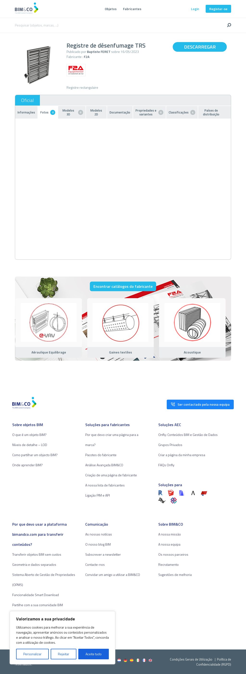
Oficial (27, 100)
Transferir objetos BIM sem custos (36, 554)
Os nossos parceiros (173, 554)
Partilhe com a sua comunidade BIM (37, 604)
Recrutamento (168, 564)
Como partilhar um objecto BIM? (35, 454)
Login (195, 8)
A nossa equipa (169, 544)
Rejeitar (63, 653)
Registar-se (218, 8)
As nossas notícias (98, 534)
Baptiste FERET (99, 51)
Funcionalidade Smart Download (35, 594)
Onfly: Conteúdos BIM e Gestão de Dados (188, 434)
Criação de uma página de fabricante (111, 475)
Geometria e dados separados (34, 564)
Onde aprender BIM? (27, 464)
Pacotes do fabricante (101, 454)
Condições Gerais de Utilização (191, 659)
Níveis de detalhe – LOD (29, 444)
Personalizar (32, 653)
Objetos (111, 8)
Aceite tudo (94, 653)
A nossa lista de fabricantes (105, 485)
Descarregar (200, 46)
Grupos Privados (170, 444)
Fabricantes (132, 8)
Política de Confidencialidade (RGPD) (213, 662)
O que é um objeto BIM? (29, 434)
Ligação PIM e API (97, 495)
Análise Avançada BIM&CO (104, 464)
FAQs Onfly (166, 464)
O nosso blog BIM (98, 544)
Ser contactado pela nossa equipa (200, 403)
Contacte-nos (95, 564)
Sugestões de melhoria (175, 574)
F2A (86, 56)
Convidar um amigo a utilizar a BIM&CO (112, 574)
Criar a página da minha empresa (181, 454)
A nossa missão (169, 534)
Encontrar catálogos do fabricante (123, 286)
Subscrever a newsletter (103, 554)
